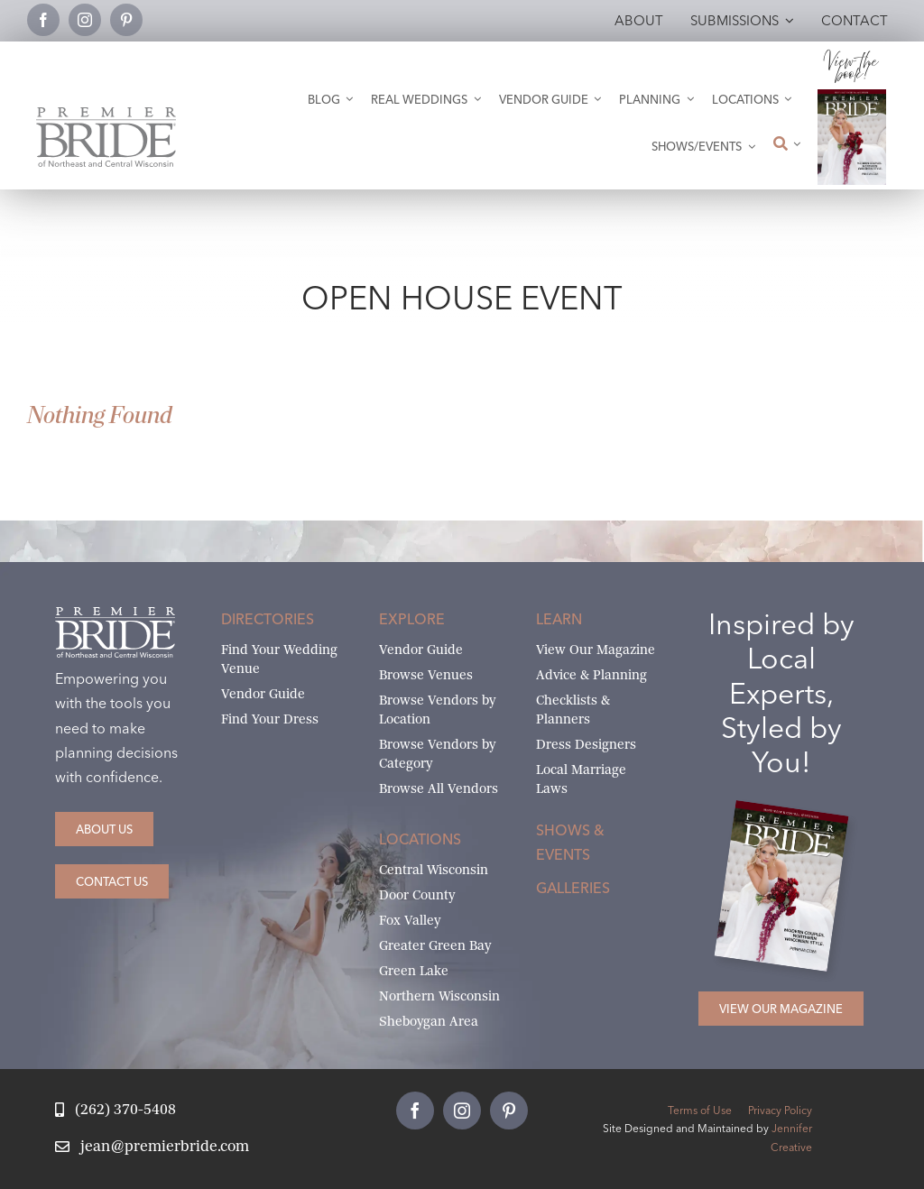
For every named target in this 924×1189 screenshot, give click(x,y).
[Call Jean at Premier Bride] (115, 1110)
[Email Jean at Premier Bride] (151, 1147)
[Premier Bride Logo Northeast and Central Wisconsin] (106, 114)
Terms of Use (700, 1110)
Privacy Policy (780, 1110)
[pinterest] (126, 20)
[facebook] (43, 20)
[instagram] (85, 20)
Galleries (573, 888)
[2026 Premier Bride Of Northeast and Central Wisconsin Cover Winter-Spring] (852, 96)
